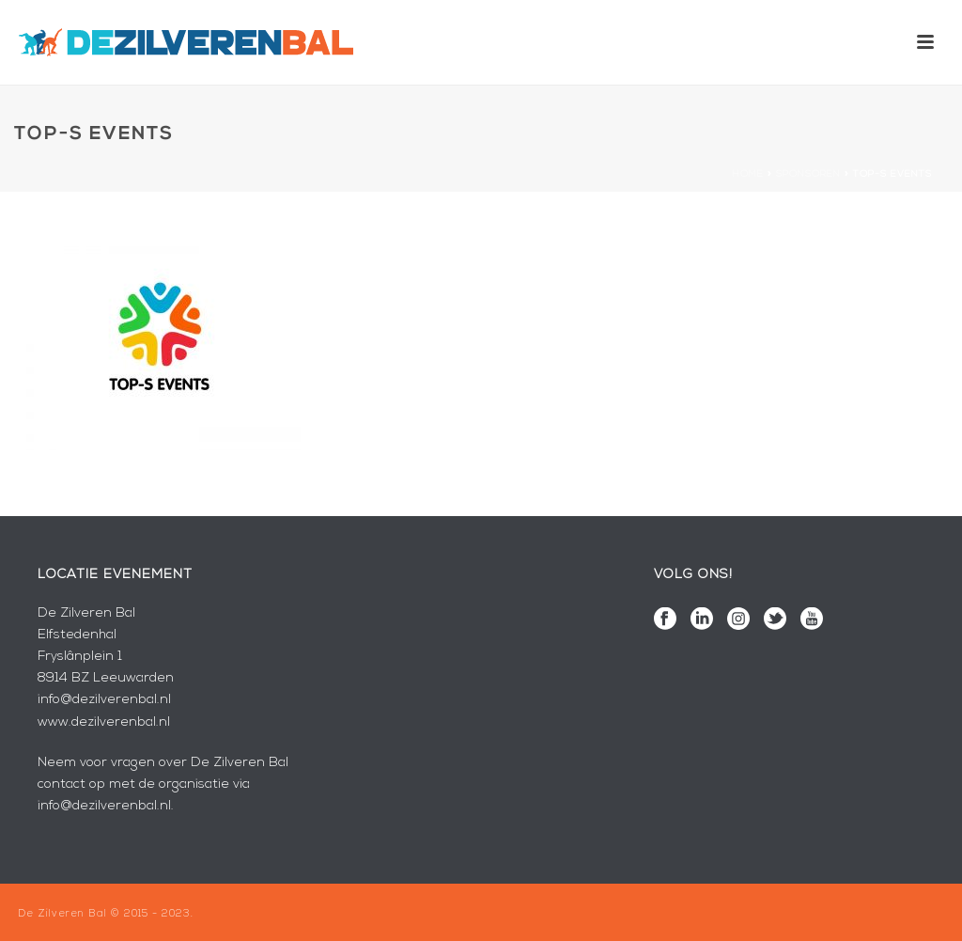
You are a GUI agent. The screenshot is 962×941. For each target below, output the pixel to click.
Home (748, 174)
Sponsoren (808, 174)
